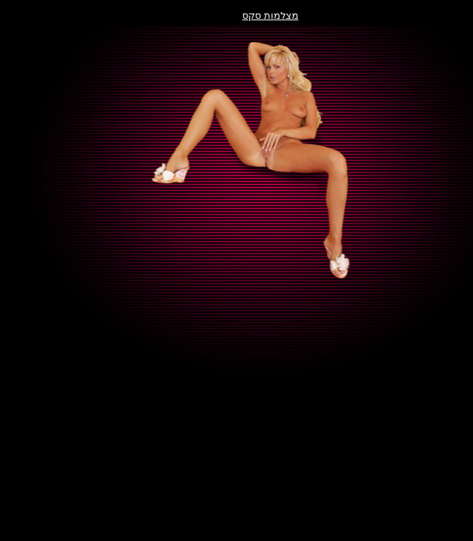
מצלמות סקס (236, 15)
